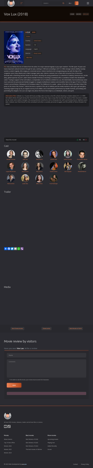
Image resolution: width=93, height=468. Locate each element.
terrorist (22, 75)
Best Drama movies (17, 328)
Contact (75, 464)
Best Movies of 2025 (32, 442)
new (62, 75)
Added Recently (52, 446)
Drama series (46, 328)
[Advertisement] (46, 122)
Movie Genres (8, 439)
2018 (33, 32)
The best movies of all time (34, 449)
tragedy (51, 67)
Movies (78, 14)
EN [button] (70, 3)
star (64, 67)
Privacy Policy (85, 464)
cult (16, 69)
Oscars (50, 449)
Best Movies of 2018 (76, 328)
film (72, 67)
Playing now (51, 442)
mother (44, 82)
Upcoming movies (53, 439)
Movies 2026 (8, 446)
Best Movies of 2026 (32, 439)
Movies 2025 (8, 449)
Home (72, 14)
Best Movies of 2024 (32, 446)
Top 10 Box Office (9, 442)
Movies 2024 (8, 453)
